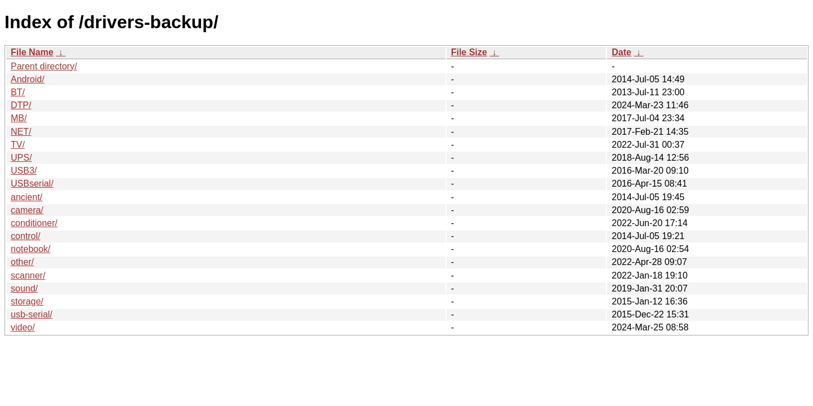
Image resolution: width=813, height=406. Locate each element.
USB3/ (24, 170)
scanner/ (28, 275)
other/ (22, 262)
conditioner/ (34, 223)
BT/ (18, 92)
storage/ (27, 301)
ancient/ (26, 197)
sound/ (24, 288)
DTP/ (21, 105)
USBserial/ (32, 183)
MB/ (19, 118)
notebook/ (30, 249)
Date (621, 52)
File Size (469, 52)
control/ (25, 236)
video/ (23, 327)
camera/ (27, 210)
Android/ (28, 79)
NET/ (21, 131)
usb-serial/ (32, 314)
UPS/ (21, 157)
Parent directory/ (44, 66)
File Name (32, 52)
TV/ (18, 144)
